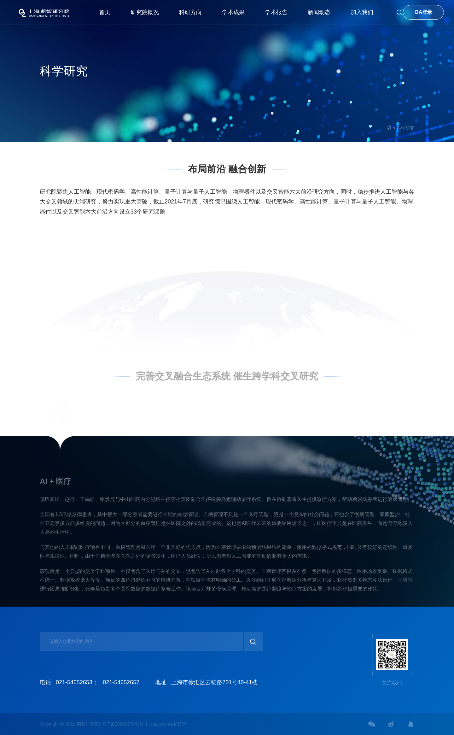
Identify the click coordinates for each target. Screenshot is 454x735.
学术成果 (233, 12)
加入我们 (362, 12)
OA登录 (423, 12)
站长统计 (178, 723)
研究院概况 (145, 12)
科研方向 (190, 12)
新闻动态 (319, 12)
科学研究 (405, 128)
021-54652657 (121, 682)
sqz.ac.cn (159, 723)
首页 (104, 12)
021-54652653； (77, 682)
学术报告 (276, 12)
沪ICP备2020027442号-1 (123, 723)
